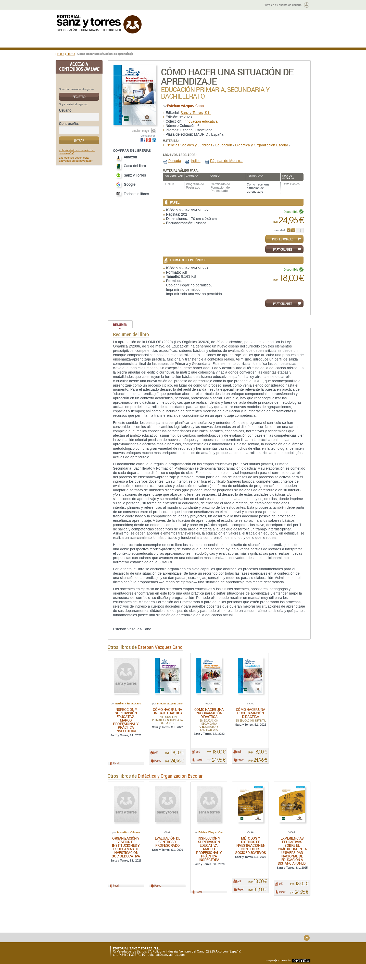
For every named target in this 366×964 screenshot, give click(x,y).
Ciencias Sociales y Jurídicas (189, 145)
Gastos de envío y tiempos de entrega (91, 928)
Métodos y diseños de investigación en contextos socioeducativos (250, 847)
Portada (174, 161)
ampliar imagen (141, 131)
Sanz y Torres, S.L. (196, 113)
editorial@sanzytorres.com (166, 955)
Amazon (126, 157)
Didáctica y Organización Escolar (261, 145)
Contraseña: (69, 124)
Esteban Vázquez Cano (185, 105)
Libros (71, 54)
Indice (195, 161)
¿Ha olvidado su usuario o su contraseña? (77, 152)
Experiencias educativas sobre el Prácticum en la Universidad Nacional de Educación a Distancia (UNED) (292, 853)
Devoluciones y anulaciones (145, 930)
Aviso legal (255, 927)
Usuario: (65, 110)
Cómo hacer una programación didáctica (209, 713)
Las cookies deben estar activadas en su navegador (76, 159)
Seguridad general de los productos (150, 934)
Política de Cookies (261, 931)
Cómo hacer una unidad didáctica (167, 711)
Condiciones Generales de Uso (213, 923)
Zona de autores (69, 5)
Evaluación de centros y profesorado (167, 844)
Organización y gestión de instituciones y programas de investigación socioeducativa (126, 849)
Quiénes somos (81, 923)
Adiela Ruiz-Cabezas (128, 835)
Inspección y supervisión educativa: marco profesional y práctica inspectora (126, 720)
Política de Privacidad (263, 923)
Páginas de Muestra (226, 161)
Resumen (120, 324)
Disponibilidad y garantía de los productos (148, 924)
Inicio (60, 54)
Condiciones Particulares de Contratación (212, 928)
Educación (223, 145)
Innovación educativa (200, 121)
